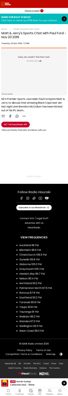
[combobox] (24, 116)
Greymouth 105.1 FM (31, 269)
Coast (46, 363)
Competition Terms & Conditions (24, 354)
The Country (54, 368)
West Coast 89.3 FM (31, 331)
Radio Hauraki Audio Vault (26, 29)
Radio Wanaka (30, 368)
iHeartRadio (34, 227)
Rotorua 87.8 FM (29, 293)
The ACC (37, 363)
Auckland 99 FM (29, 245)
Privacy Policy (24, 350)
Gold (61, 363)
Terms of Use (43, 350)
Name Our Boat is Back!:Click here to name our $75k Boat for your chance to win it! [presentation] (34, 19)
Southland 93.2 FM (30, 297)
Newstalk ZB (10, 363)
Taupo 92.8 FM (28, 307)
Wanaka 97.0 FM (29, 321)
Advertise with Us (34, 223)
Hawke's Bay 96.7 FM (32, 274)
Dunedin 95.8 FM (29, 259)
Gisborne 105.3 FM (30, 264)
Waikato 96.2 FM (29, 316)
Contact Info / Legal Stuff (34, 218)
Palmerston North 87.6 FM (35, 288)
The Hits (27, 363)
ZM (19, 363)
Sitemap (50, 354)
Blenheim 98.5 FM (30, 250)
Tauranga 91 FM (29, 312)
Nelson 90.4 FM (28, 278)
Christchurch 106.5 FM (33, 255)
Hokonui (43, 368)
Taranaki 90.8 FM (29, 302)
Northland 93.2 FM (30, 283)
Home (4, 29)
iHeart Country (14, 368)
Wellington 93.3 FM (30, 326)
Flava (53, 363)
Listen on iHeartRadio (34, 383)
